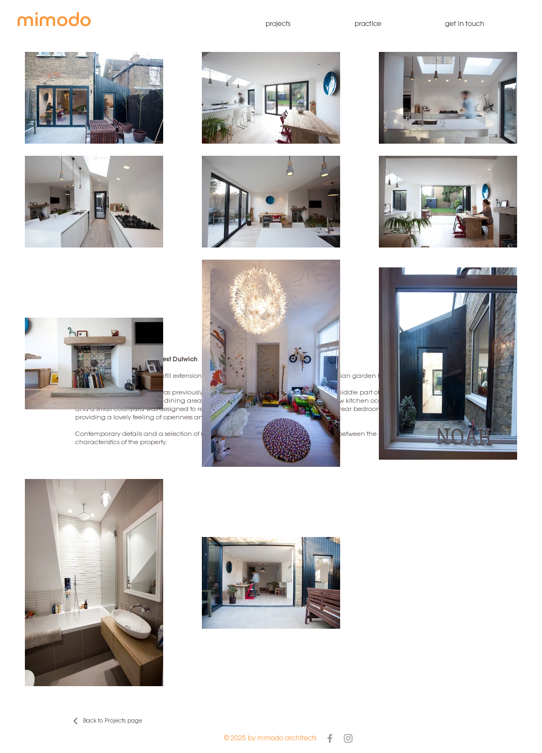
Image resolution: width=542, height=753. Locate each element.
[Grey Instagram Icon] (348, 738)
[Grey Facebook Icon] (330, 738)
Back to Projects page (112, 721)
